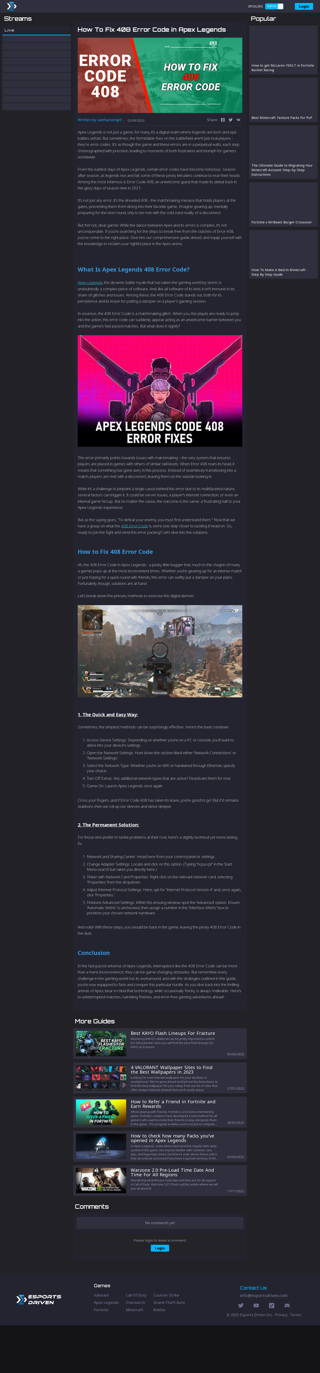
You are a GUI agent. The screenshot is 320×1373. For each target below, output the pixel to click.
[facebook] (223, 144)
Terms (295, 1362)
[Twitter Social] (241, 1353)
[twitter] (231, 144)
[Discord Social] (271, 1353)
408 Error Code (134, 549)
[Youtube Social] (256, 1353)
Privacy (281, 1362)
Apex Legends (90, 306)
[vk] (238, 144)
